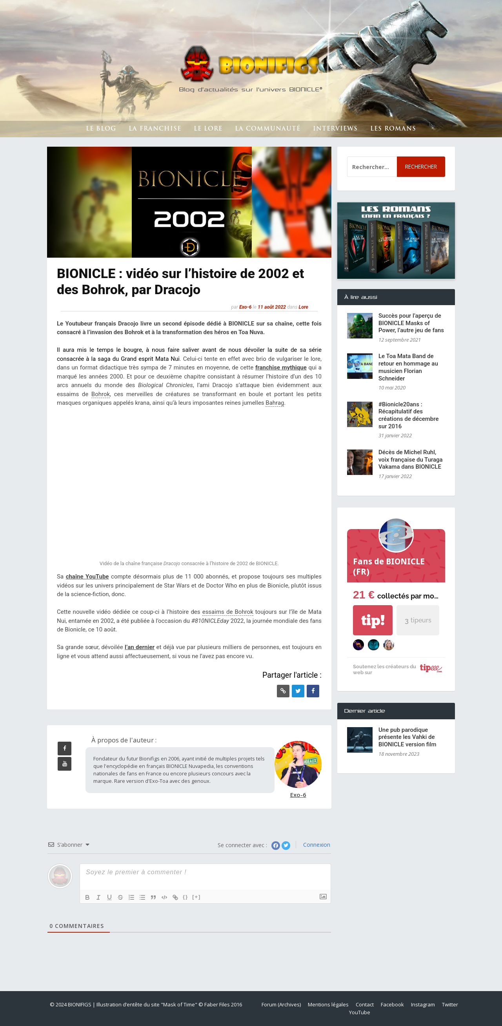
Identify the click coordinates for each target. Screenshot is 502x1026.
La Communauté (267, 129)
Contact (365, 1004)
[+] (196, 897)
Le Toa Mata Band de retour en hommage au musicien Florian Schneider (408, 367)
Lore (303, 307)
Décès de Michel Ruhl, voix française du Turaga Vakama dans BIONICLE (410, 460)
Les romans (393, 129)
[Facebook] (313, 691)
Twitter (450, 1004)
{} (185, 897)
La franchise (155, 129)
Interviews (335, 129)
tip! (373, 620)
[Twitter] (298, 691)
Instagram (423, 1004)
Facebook (392, 1004)
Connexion (316, 844)
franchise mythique (281, 367)
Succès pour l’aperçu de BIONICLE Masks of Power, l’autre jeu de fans (411, 323)
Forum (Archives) (281, 1004)
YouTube (359, 1012)
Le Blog (101, 129)
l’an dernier (140, 647)
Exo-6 (245, 307)
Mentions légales (328, 1004)
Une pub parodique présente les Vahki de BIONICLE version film (407, 737)
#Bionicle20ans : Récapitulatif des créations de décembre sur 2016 (408, 415)
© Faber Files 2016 (220, 1004)
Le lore (208, 129)
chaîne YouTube (87, 576)
